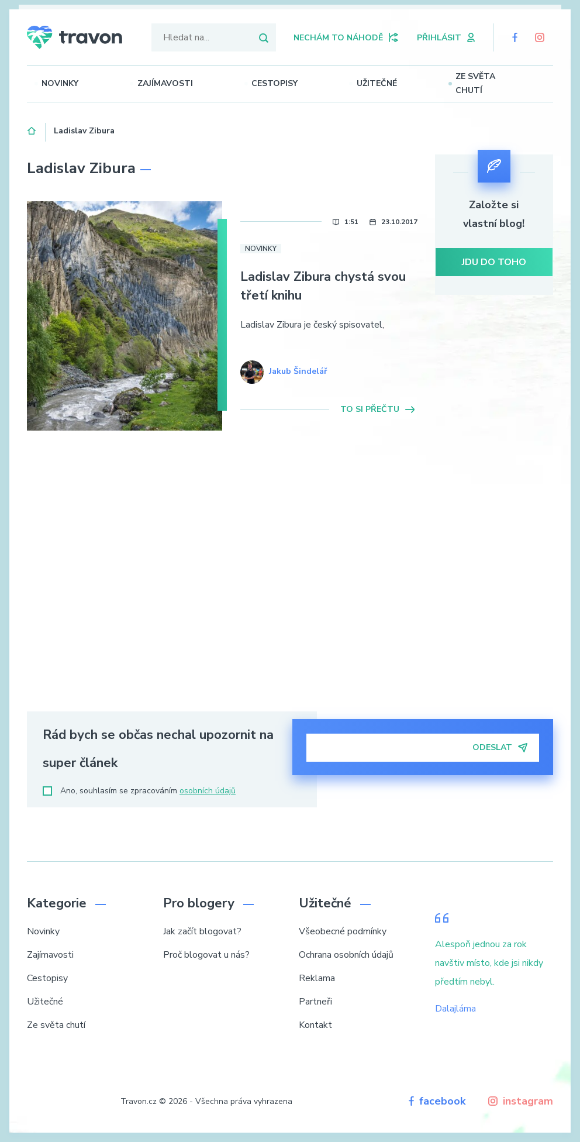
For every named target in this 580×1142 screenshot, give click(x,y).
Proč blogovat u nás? (206, 954)
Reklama (317, 978)
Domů (32, 129)
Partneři (315, 1001)
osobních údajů (207, 790)
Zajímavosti (181, 83)
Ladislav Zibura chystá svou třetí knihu (323, 286)
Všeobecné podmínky (342, 931)
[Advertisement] (494, 507)
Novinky (79, 83)
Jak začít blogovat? (202, 931)
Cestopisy (287, 83)
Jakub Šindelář (298, 371)
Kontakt (315, 1025)
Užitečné (386, 83)
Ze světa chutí (496, 83)
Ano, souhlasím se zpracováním (139, 790)
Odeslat (499, 747)
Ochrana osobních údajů (346, 954)
